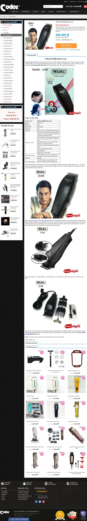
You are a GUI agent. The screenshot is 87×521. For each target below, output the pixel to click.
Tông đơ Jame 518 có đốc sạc (54, 447)
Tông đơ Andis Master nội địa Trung (35, 447)
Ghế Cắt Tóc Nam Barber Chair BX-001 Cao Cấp (15, 164)
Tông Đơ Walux (8, 78)
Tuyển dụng (4, 492)
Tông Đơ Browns (8, 56)
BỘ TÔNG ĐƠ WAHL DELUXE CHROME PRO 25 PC (15, 186)
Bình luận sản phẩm (31, 343)
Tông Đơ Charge (8, 70)
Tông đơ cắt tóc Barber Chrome (14, 229)
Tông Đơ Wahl (7, 99)
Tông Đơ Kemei (8, 96)
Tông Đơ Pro (7, 75)
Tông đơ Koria (7, 46)
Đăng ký (66, 1)
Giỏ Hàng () (82, 1)
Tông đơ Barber (8, 38)
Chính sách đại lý (22, 499)
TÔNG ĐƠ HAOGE (8, 67)
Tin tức (3, 496)
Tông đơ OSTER (8, 40)
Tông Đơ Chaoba (8, 80)
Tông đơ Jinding (30, 396)
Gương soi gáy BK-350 (73, 370)
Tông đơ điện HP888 (52, 396)
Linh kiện (6, 32)
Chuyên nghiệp (8, 25)
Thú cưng (6, 27)
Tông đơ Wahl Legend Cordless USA (77, 447)
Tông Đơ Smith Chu (9, 59)
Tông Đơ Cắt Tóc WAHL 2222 (14, 207)
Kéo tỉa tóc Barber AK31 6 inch (14, 196)
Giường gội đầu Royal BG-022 (33, 370)
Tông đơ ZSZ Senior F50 (32, 421)
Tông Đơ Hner (7, 51)
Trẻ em (5, 30)
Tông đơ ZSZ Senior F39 (53, 421)
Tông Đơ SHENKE (8, 72)
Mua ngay (66, 46)
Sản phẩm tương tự (31, 347)
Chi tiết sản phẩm (31, 55)
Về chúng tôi (5, 491)
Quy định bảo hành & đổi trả (25, 496)
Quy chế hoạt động (22, 497)
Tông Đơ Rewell (8, 88)
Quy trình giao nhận (23, 494)
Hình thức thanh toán (23, 492)
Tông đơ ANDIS (8, 43)
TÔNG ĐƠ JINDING (9, 64)
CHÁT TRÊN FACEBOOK (19, 519)
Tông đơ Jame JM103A (73, 396)
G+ (24, 516)
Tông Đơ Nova (7, 62)
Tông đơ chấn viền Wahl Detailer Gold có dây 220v (77, 473)
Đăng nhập (73, 1)
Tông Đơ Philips (8, 94)
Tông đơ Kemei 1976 (73, 421)
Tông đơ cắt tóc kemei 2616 (54, 472)
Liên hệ (3, 499)
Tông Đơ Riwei (8, 86)
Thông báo (4, 494)
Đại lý (3, 497)
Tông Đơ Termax (8, 48)
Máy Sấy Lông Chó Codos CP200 (15, 218)
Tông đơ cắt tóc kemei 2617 (33, 472)
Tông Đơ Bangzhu (8, 91)
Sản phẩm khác (8, 101)
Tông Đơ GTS (7, 54)
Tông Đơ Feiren (8, 83)
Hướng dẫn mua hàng (23, 491)
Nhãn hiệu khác (8, 35)
